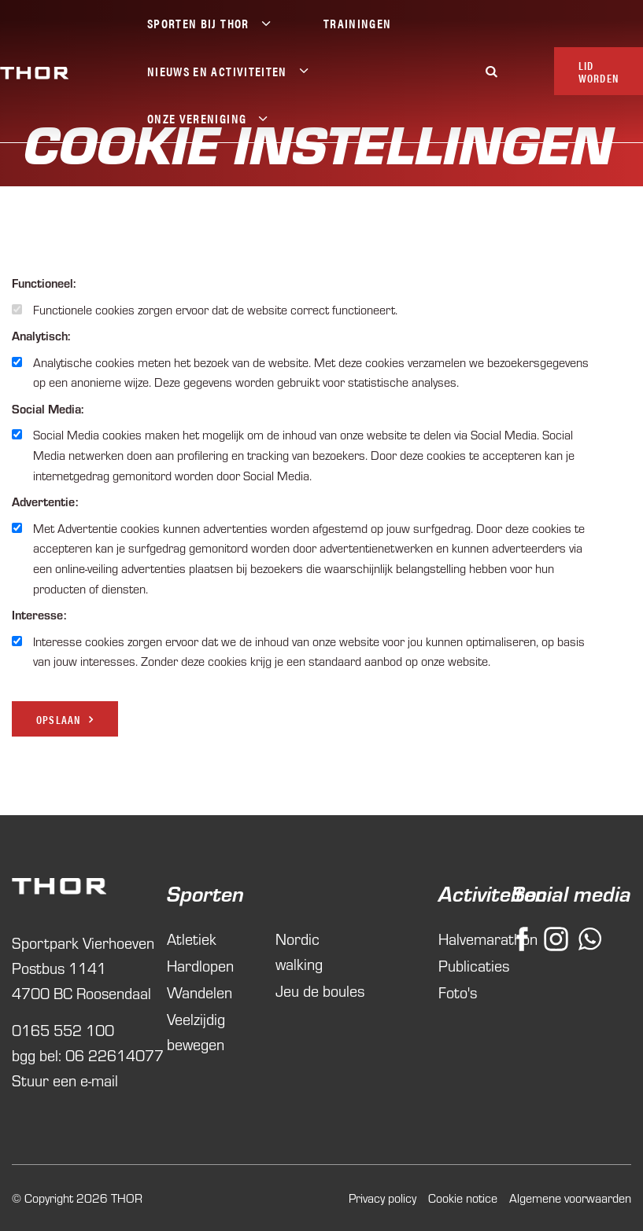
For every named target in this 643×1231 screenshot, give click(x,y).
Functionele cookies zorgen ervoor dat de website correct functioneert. (215, 309)
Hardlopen (200, 965)
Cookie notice (462, 1197)
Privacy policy (382, 1197)
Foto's (457, 991)
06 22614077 (114, 1054)
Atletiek (191, 938)
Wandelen (199, 991)
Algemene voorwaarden (570, 1197)
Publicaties (457, 965)
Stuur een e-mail (65, 1079)
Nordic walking (299, 951)
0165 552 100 (63, 1029)
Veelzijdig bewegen (196, 1031)
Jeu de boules (319, 990)
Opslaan (58, 719)
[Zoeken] (491, 71)
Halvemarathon (457, 938)
